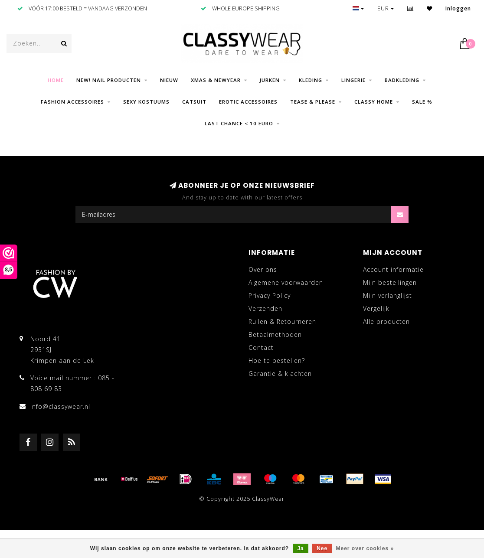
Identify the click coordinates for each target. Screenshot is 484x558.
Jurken (270, 80)
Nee (322, 548)
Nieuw (169, 80)
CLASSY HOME (373, 101)
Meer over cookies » (365, 548)
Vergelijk (376, 308)
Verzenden (265, 308)
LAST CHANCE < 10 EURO (239, 123)
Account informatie (393, 269)
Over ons (263, 269)
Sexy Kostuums (146, 101)
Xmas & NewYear (216, 80)
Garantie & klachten (280, 373)
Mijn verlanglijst (387, 295)
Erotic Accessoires (248, 101)
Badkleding (402, 80)
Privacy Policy (270, 295)
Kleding (310, 80)
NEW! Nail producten (108, 80)
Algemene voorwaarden (286, 282)
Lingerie (353, 80)
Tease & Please (312, 101)
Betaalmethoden (275, 334)
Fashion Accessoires (72, 101)
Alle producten (386, 321)
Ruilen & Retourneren (282, 321)
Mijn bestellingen (390, 282)
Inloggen (458, 8)
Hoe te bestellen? (277, 360)
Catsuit (194, 101)
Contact (261, 347)
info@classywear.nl (60, 406)
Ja (300, 548)
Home (56, 80)
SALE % (422, 101)
